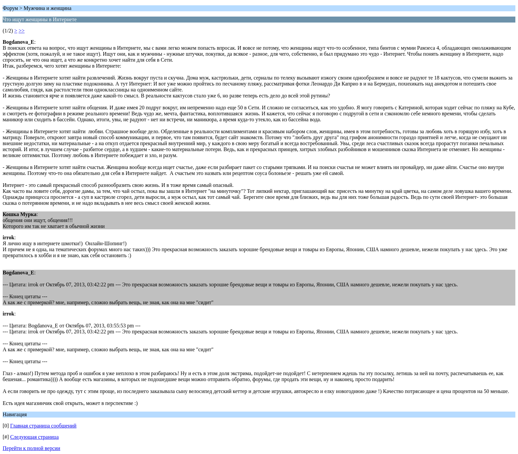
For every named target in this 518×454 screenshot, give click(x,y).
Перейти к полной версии (31, 448)
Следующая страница (34, 437)
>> (22, 30)
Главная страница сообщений (43, 425)
